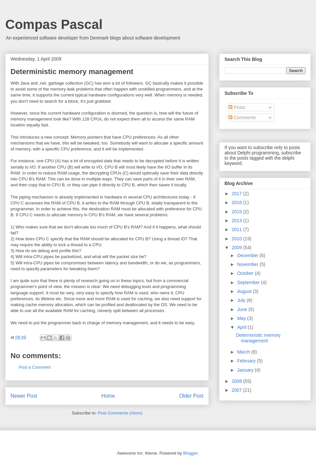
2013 (237, 220)
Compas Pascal (54, 24)
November (248, 264)
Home (108, 396)
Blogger (190, 453)
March (244, 352)
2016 (237, 202)
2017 (237, 193)
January (246, 370)
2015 (237, 211)
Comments (242, 117)
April (242, 327)
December (248, 255)
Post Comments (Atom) (120, 412)
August (244, 291)
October (246, 273)
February (247, 360)
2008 (237, 381)
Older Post (191, 396)
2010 (237, 238)
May (242, 318)
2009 (237, 247)
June (242, 309)
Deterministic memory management (258, 337)
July (242, 300)
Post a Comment (35, 367)
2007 (237, 390)
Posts (236, 107)
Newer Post (24, 396)
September (249, 282)
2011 (237, 229)
